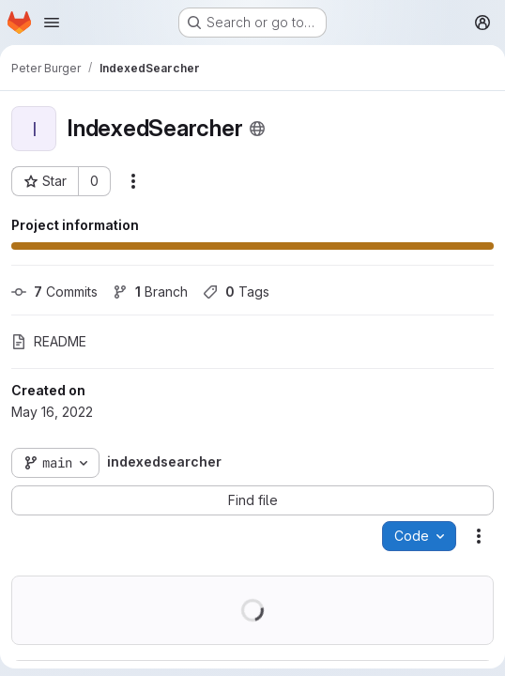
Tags (236, 292)
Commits (54, 292)
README (48, 341)
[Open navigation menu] (52, 23)
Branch (150, 292)
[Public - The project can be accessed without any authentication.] (257, 128)
